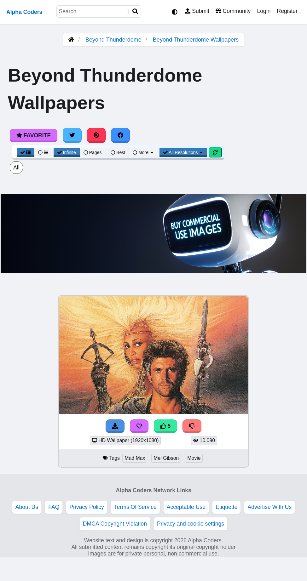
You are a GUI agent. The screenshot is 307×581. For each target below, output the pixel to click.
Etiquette (226, 507)
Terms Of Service (135, 507)
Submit (197, 11)
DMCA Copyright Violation (115, 524)
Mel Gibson (166, 458)
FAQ (53, 507)
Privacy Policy (86, 507)
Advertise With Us (269, 507)
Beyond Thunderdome (113, 40)
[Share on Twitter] (72, 135)
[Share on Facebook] (120, 135)
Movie (193, 458)
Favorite (33, 135)
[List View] (43, 152)
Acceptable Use (186, 507)
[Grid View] (25, 152)
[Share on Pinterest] (96, 135)
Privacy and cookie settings (190, 524)
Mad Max (135, 458)
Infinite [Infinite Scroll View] (66, 152)
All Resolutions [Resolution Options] (183, 152)
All (16, 167)
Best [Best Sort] (118, 152)
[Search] (135, 11)
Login (263, 11)
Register (287, 11)
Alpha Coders (24, 12)
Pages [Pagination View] (93, 152)
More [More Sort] (143, 152)
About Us (26, 507)
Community (233, 11)
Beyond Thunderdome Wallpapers (196, 40)
